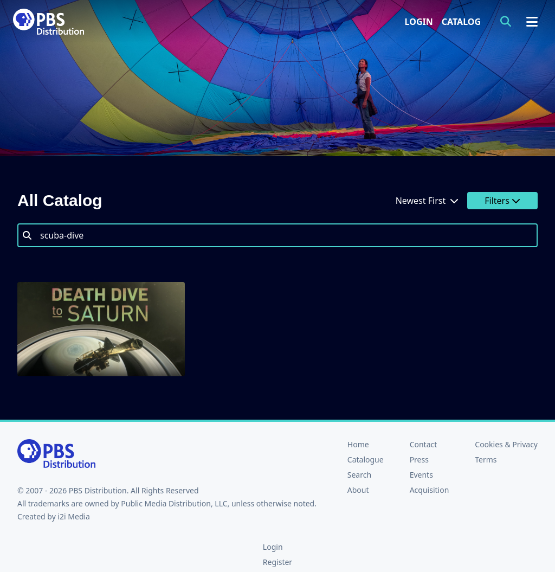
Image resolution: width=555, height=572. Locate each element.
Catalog (461, 22)
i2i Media (73, 516)
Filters (502, 201)
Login (419, 22)
